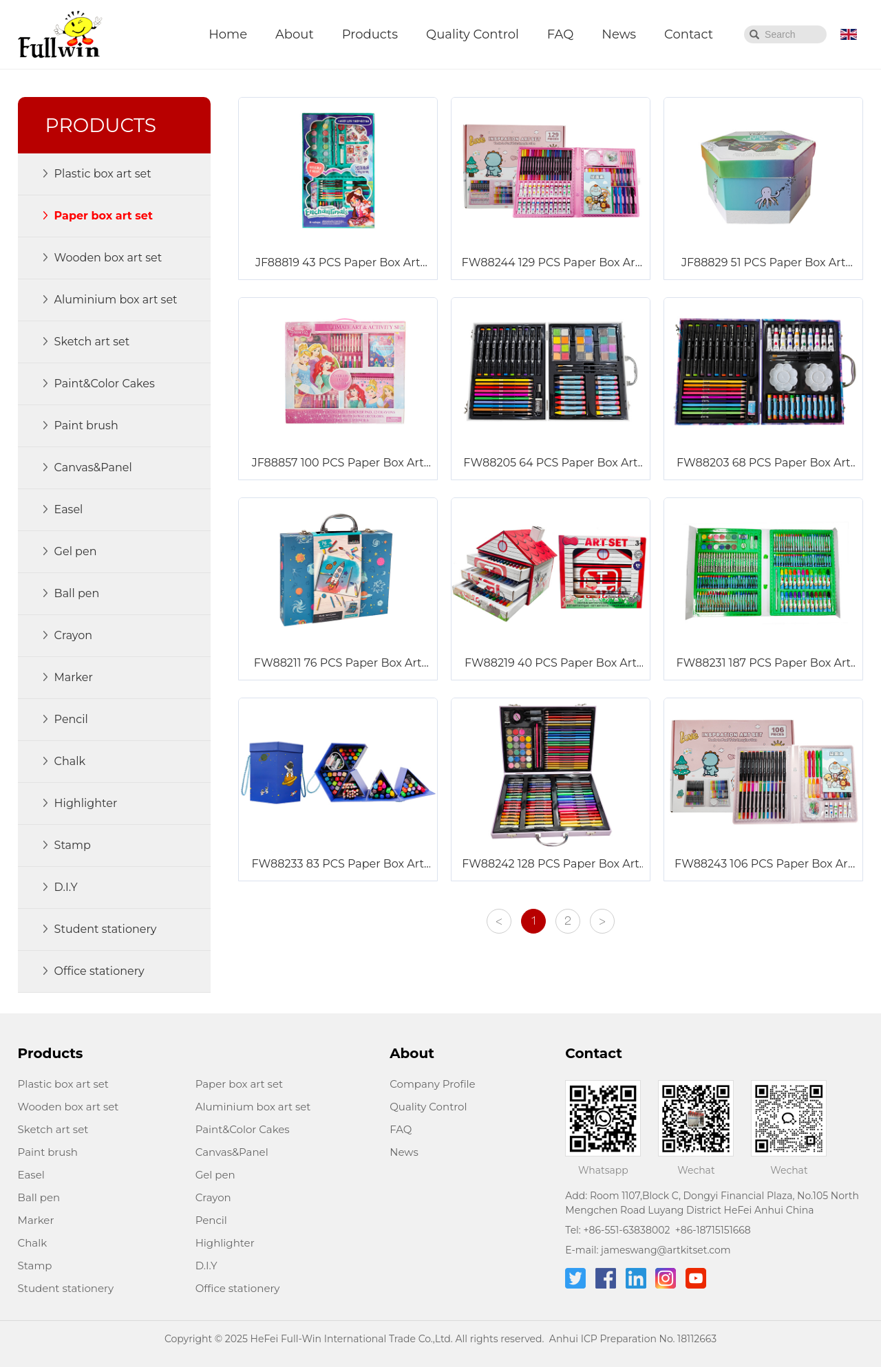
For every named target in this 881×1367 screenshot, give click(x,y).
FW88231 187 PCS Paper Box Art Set (763, 663)
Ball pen (39, 1197)
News (619, 34)
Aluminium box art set (253, 1106)
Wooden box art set (68, 1106)
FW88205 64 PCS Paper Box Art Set (550, 463)
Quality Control (472, 34)
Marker (36, 1220)
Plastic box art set (63, 1083)
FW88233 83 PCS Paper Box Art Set (337, 864)
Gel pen (215, 1174)
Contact (688, 34)
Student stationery (66, 1288)
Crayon (213, 1197)
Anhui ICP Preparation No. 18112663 (633, 1339)
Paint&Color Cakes (242, 1129)
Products (370, 34)
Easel (31, 1174)
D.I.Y (206, 1265)
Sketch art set (53, 1129)
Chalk (32, 1242)
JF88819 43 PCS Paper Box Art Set (338, 263)
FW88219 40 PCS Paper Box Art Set (551, 663)
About (294, 34)
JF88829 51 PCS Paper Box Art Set (763, 263)
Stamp (35, 1265)
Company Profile (432, 1083)
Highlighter (225, 1242)
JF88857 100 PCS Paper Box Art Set (338, 463)
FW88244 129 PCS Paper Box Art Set (551, 263)
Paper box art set (239, 1083)
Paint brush (48, 1152)
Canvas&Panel (231, 1152)
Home (228, 34)
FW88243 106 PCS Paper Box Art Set (763, 864)
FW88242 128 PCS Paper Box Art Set (550, 864)
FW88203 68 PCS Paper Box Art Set (764, 463)
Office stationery (237, 1288)
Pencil (211, 1220)
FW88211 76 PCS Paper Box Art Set (338, 663)
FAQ (560, 34)
